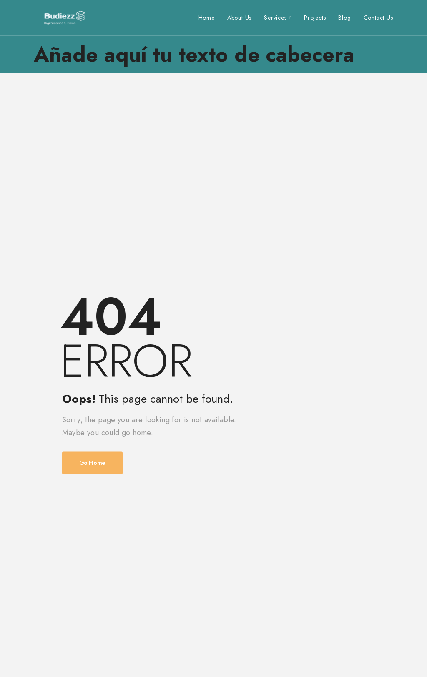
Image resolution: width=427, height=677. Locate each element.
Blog (344, 17)
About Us (239, 17)
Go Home (92, 463)
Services (275, 17)
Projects (315, 17)
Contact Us (378, 17)
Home (206, 17)
